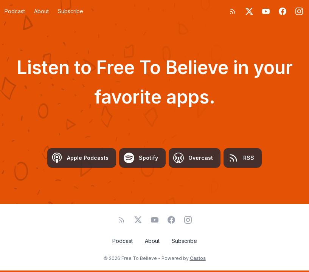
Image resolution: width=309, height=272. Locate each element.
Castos (198, 258)
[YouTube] (266, 11)
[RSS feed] (232, 11)
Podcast (15, 11)
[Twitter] (249, 11)
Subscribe (70, 11)
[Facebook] (282, 11)
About (41, 11)
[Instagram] (299, 11)
